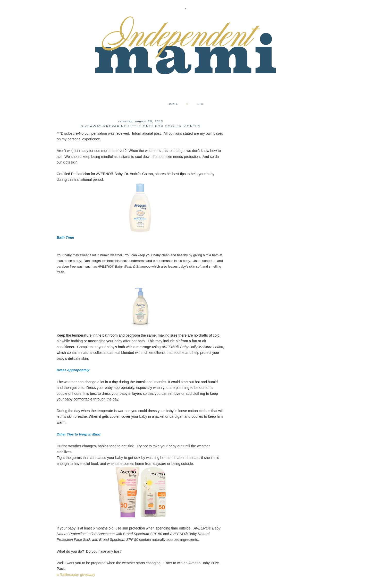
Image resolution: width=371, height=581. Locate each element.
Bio (200, 104)
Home (173, 104)
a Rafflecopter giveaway (76, 575)
